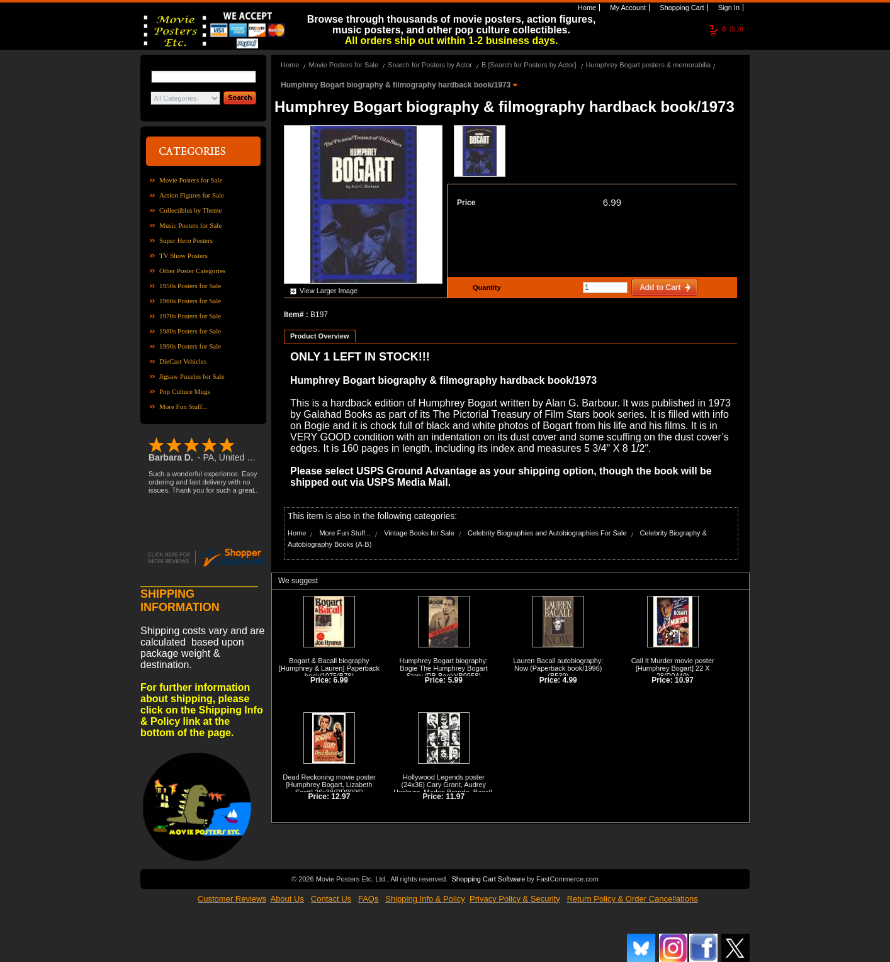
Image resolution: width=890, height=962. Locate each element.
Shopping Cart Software (488, 879)
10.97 (684, 680)
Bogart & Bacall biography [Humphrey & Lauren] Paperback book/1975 (329, 668)
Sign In (728, 7)
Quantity (485, 287)
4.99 (569, 680)
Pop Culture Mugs (184, 391)
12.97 (340, 796)
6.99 (612, 202)
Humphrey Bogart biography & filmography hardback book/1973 (397, 85)
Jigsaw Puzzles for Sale (192, 376)
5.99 (455, 680)
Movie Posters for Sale (191, 180)
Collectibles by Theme (190, 210)
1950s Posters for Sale (190, 285)
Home (586, 7)
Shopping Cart (681, 7)
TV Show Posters (183, 255)
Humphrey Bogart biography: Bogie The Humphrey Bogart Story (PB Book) (444, 668)
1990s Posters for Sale (190, 346)
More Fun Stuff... (183, 406)
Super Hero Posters (186, 240)
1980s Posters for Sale (190, 331)
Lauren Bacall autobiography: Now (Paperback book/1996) (558, 664)
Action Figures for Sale (191, 195)
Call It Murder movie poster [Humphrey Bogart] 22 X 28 (672, 668)
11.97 (455, 796)
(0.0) (732, 29)
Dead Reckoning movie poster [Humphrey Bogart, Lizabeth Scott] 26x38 (329, 784)
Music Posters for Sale (190, 225)
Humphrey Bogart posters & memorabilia (648, 65)
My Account (627, 7)
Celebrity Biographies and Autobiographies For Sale (547, 533)
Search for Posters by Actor (430, 65)
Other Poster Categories (192, 270)
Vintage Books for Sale (419, 533)
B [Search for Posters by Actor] (529, 65)
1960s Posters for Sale (190, 301)
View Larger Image (329, 290)
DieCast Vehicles (182, 361)
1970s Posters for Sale (190, 316)
